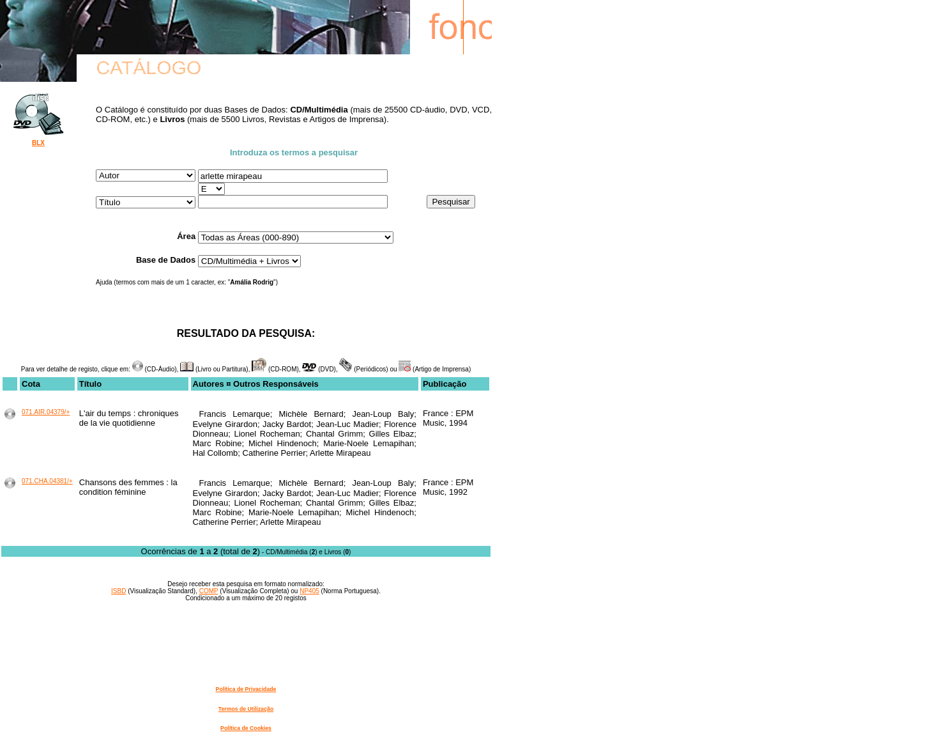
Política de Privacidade (246, 689)
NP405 (309, 590)
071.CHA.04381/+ (47, 481)
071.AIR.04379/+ (46, 412)
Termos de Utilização (245, 709)
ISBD (118, 590)
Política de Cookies (245, 728)
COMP (208, 590)
